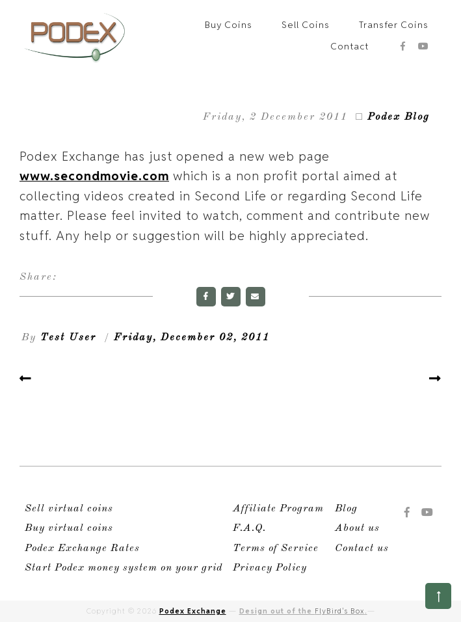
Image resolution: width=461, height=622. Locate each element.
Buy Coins (228, 25)
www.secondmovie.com (94, 175)
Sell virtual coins (69, 509)
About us (357, 528)
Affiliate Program (278, 509)
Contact (349, 46)
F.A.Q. (249, 528)
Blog (346, 509)
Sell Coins (306, 25)
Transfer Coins (393, 25)
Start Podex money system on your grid (123, 568)
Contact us (362, 548)
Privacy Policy (270, 568)
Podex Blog (398, 117)
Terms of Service (276, 548)
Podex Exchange (192, 610)
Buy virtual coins (69, 528)
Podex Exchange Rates (82, 548)
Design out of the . (303, 610)
